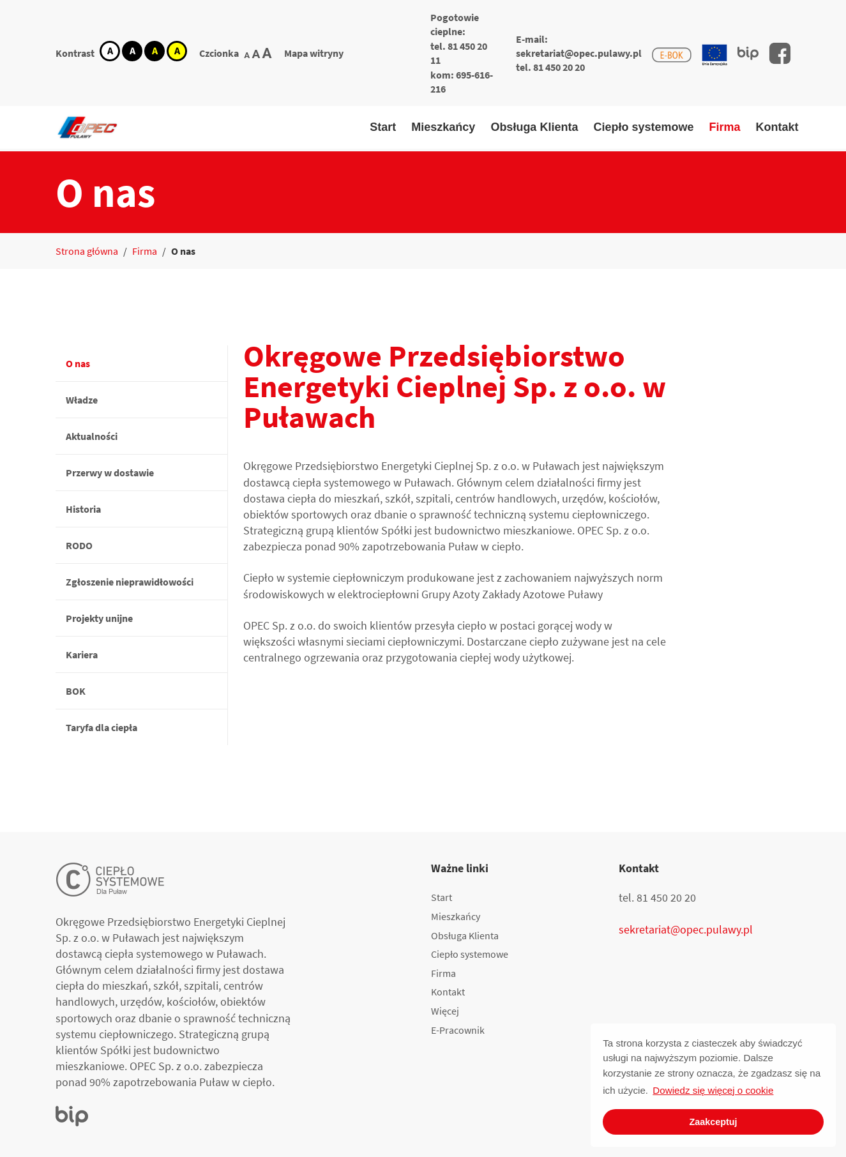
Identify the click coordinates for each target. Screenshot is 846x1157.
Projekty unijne (99, 618)
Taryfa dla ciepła (101, 727)
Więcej (445, 1010)
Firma (724, 127)
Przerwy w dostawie (110, 472)
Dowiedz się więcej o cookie (713, 1090)
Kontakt (777, 127)
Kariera (82, 654)
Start (383, 127)
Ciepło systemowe (643, 127)
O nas (78, 363)
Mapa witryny (314, 53)
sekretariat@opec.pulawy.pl (579, 53)
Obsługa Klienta (534, 127)
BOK (76, 690)
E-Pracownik (458, 1030)
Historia (83, 509)
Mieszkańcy (443, 127)
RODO (79, 545)
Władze (82, 399)
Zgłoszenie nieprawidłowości (129, 581)
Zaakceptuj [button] (713, 1122)
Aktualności (91, 436)
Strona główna (87, 251)
